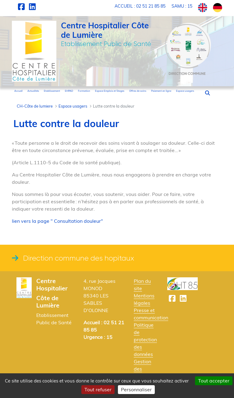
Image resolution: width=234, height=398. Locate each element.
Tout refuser (98, 389)
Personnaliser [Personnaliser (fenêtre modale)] (136, 389)
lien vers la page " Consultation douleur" (57, 221)
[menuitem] (18, 91)
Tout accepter (213, 381)
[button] (207, 93)
